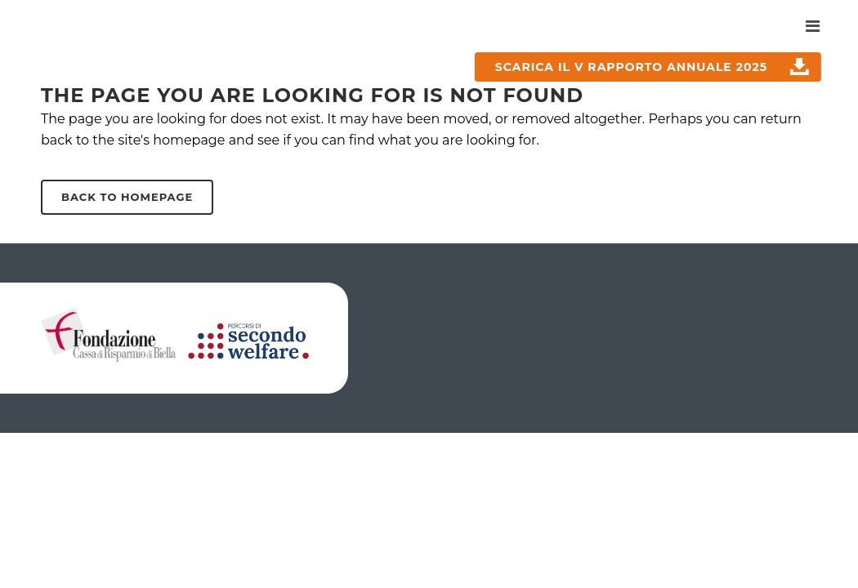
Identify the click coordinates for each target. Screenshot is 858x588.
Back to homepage (127, 196)
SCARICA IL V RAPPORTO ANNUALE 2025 (631, 67)
